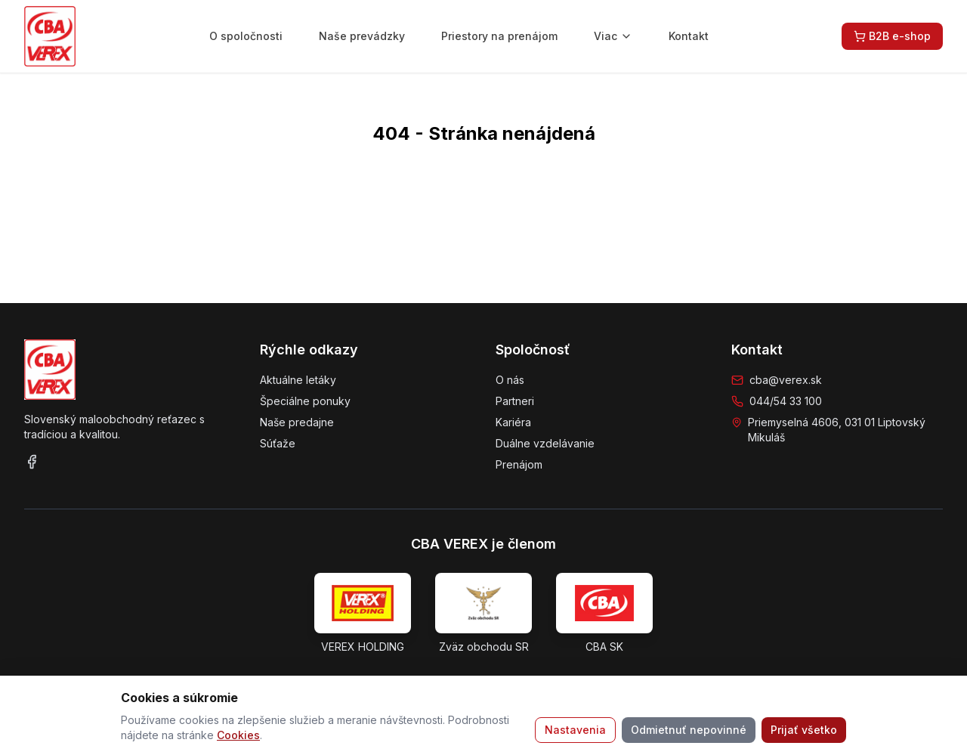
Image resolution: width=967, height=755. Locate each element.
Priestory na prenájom (499, 35)
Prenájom (519, 464)
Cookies (238, 735)
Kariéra (513, 422)
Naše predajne (297, 422)
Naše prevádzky (362, 35)
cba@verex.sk (785, 379)
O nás (510, 379)
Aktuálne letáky (298, 379)
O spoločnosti (246, 35)
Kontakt (689, 35)
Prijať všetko (804, 729)
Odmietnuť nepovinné (688, 729)
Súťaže (277, 443)
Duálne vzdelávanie (545, 443)
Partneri (515, 401)
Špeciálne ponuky (305, 401)
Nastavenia (575, 729)
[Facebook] (31, 461)
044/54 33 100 (785, 401)
